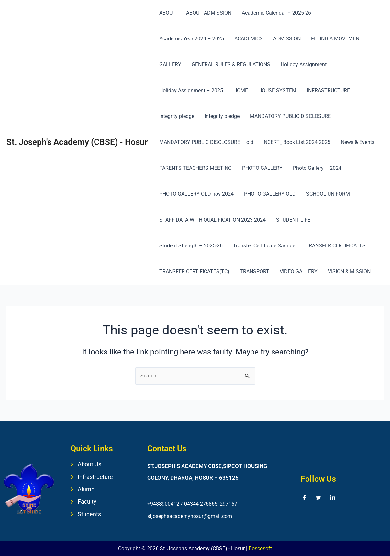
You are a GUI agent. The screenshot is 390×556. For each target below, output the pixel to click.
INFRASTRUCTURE (328, 90)
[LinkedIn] (333, 497)
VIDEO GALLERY (299, 271)
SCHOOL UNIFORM (328, 194)
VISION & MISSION (349, 271)
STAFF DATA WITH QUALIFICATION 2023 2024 (212, 220)
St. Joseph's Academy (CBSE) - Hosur (77, 142)
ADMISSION (287, 39)
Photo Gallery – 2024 (317, 168)
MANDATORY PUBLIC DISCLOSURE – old (206, 142)
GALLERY (170, 64)
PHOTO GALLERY (262, 168)
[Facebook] (304, 497)
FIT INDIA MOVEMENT (336, 39)
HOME (240, 90)
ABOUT (167, 13)
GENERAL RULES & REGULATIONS (231, 64)
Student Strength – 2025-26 (191, 246)
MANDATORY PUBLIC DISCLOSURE (290, 116)
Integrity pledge (176, 116)
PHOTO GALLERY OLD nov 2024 (196, 194)
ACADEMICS (248, 39)
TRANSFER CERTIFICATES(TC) (194, 271)
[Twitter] (318, 497)
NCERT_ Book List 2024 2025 (297, 142)
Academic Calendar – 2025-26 (276, 13)
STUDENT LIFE (293, 220)
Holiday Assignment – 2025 (191, 90)
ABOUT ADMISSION (208, 13)
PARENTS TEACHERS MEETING (195, 168)
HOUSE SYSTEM (277, 90)
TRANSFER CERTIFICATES (336, 246)
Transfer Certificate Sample (264, 246)
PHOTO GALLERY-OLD (270, 194)
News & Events (357, 142)
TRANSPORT (254, 271)
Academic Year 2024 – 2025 (191, 39)
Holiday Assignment (304, 64)
